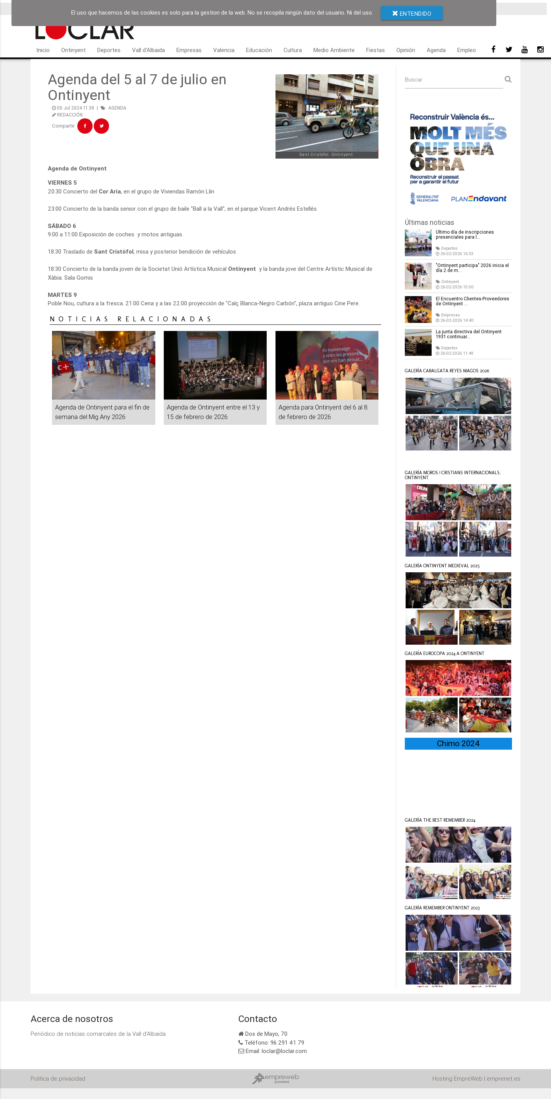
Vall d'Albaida (148, 50)
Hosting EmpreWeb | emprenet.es (476, 1089)
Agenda (436, 50)
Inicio (43, 50)
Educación (259, 50)
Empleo (466, 50)
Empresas (189, 50)
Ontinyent (73, 50)
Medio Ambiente (334, 50)
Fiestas (375, 50)
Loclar (423, 462)
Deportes (109, 50)
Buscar (413, 79)
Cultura (293, 50)
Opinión (405, 50)
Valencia (224, 50)
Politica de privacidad (58, 1089)
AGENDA (117, 108)
